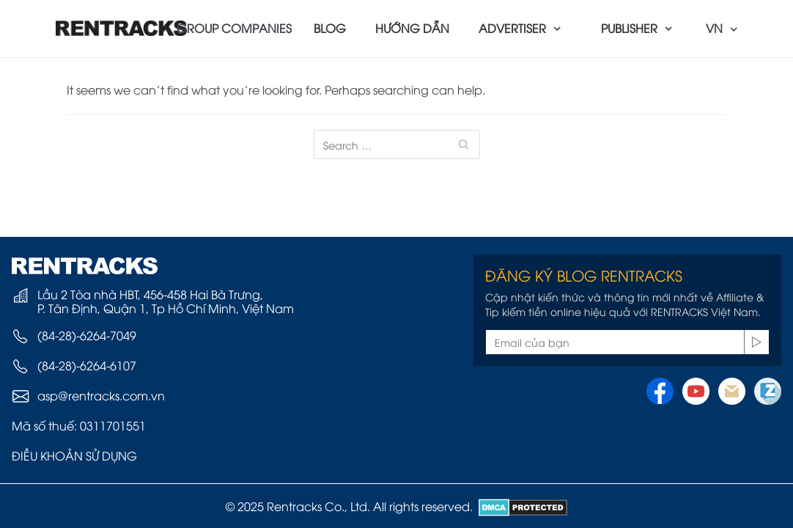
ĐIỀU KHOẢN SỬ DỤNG (74, 455)
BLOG (330, 28)
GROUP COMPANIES (234, 28)
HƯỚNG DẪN (412, 28)
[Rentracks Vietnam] (122, 28)
